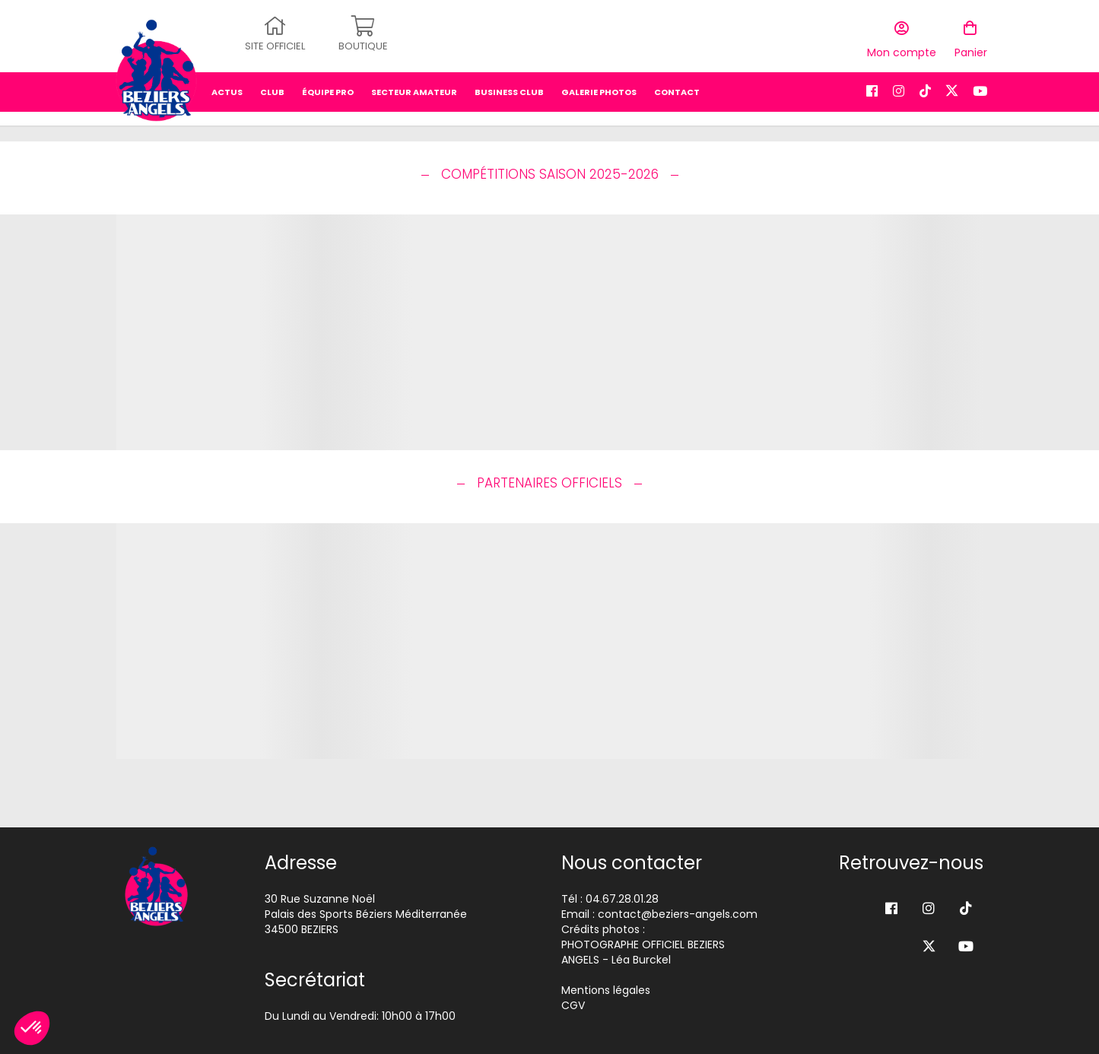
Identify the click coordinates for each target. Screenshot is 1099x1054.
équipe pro (328, 87)
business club (509, 87)
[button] (32, 1028)
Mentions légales (605, 990)
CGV (573, 1005)
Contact (677, 87)
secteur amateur (414, 87)
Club (272, 87)
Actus (227, 87)
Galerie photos (599, 87)
